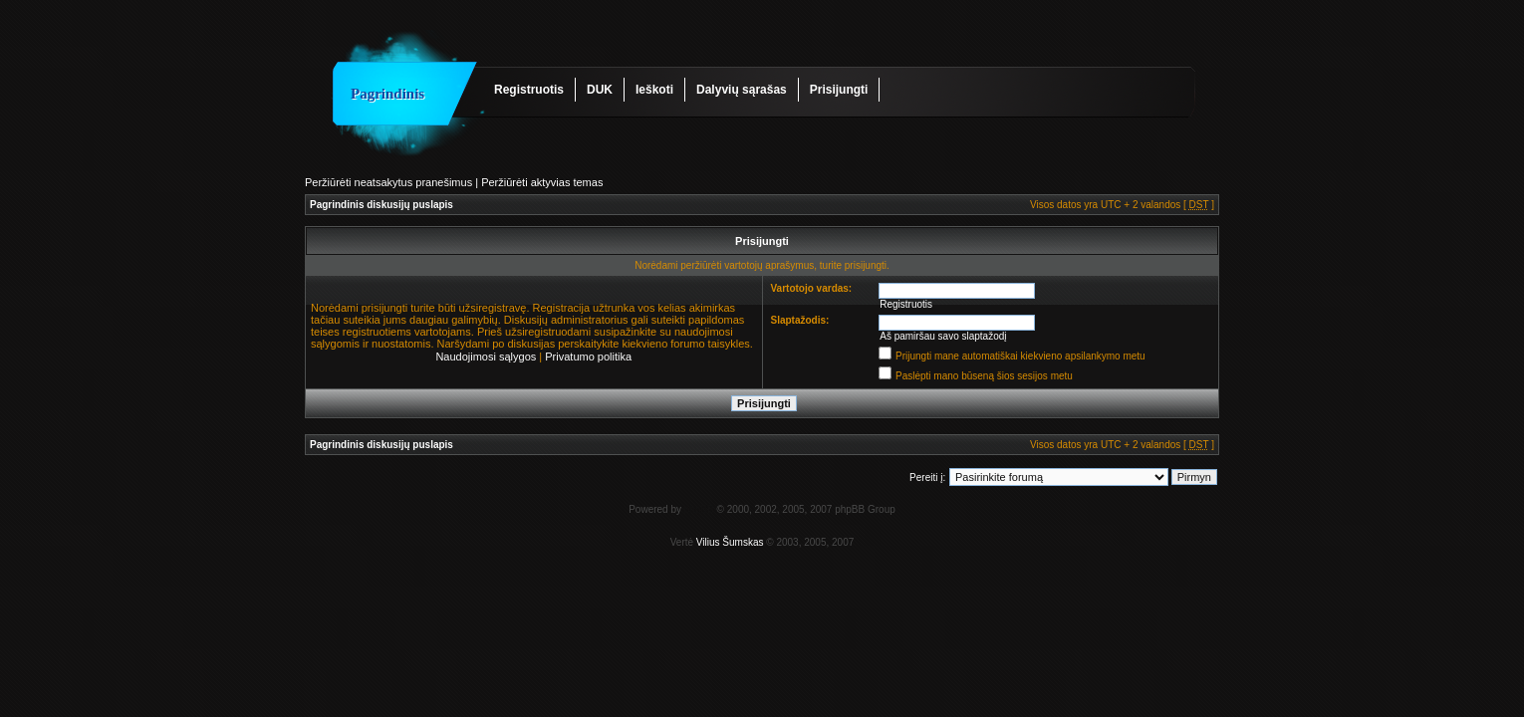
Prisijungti (839, 90)
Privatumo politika (588, 356)
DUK (600, 90)
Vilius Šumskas (730, 542)
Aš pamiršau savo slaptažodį (943, 336)
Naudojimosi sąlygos (485, 356)
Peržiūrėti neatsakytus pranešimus (388, 182)
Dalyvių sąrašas (741, 90)
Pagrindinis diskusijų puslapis (381, 204)
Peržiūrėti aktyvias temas (542, 182)
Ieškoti (654, 90)
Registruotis (529, 90)
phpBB (699, 509)
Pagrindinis (387, 94)
